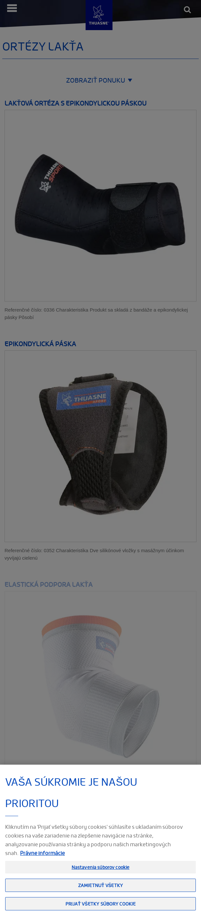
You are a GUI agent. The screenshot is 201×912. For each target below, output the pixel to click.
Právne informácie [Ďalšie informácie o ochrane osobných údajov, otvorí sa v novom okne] (42, 858)
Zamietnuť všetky (100, 890)
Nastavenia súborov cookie (101, 872)
